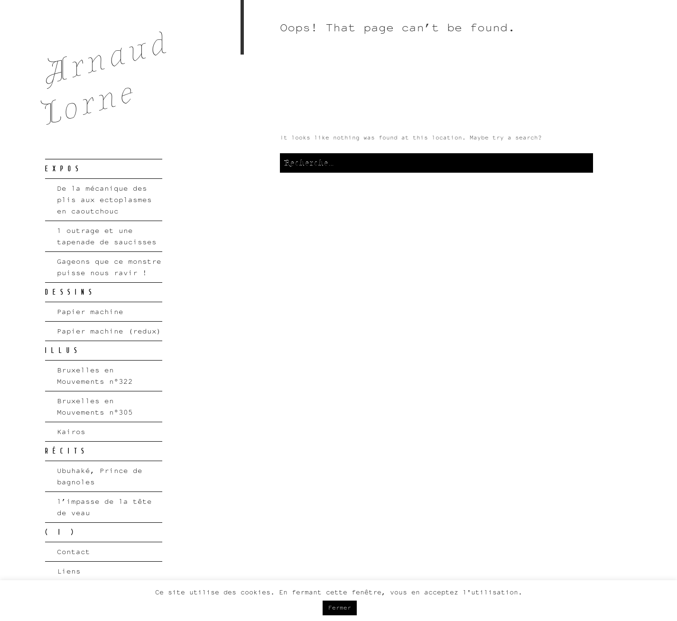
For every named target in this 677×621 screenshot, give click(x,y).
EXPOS (64, 169)
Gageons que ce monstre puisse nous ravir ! (109, 267)
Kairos (71, 431)
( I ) (61, 532)
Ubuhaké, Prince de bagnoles (99, 476)
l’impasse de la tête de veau (104, 507)
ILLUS (63, 350)
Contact (73, 551)
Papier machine (90, 311)
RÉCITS (67, 451)
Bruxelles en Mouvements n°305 (95, 406)
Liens (69, 570)
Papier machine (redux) (109, 330)
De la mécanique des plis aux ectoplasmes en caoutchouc (104, 199)
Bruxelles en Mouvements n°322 (95, 375)
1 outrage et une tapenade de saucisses (107, 236)
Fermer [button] (339, 608)
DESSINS (70, 292)
